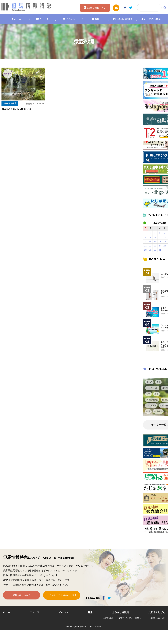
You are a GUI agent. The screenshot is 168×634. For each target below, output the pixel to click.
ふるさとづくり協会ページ (60, 596)
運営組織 (108, 618)
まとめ (149, 382)
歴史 (156, 394)
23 (155, 245)
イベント (70, 19)
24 (160, 245)
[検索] (149, 8)
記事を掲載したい (96, 8)
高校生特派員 (152, 400)
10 (160, 237)
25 (164, 245)
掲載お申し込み (20, 596)
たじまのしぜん (152, 19)
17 (160, 241)
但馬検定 (158, 411)
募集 (97, 19)
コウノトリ (151, 405)
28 (145, 250)
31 (160, 250)
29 (150, 250)
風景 (158, 382)
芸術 (148, 394)
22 (150, 245)
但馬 (148, 411)
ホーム (17, 19)
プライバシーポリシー (132, 618)
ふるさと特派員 (124, 19)
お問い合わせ (158, 618)
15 (150, 241)
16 (155, 241)
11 (164, 237)
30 (155, 250)
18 (164, 241)
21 (145, 245)
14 (145, 241)
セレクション (152, 388)
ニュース (44, 19)
